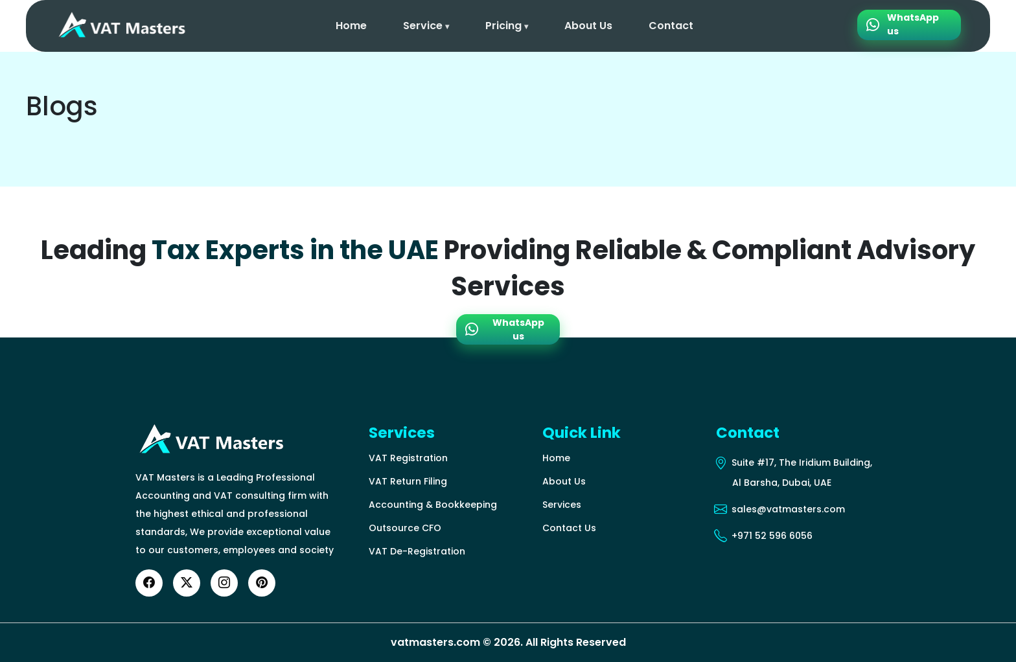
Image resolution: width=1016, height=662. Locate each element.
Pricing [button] (506, 25)
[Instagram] (224, 583)
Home (351, 25)
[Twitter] (186, 583)
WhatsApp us (902, 21)
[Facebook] (149, 583)
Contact (671, 25)
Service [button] (426, 25)
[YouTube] (261, 583)
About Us (588, 25)
